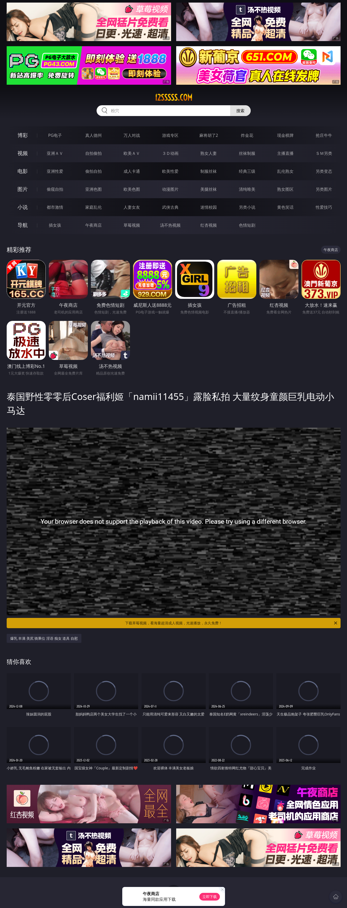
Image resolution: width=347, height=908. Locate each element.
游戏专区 (170, 135)
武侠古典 (170, 207)
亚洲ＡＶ (55, 153)
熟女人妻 (208, 153)
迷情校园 (208, 207)
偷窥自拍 (55, 189)
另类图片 (324, 189)
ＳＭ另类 (324, 153)
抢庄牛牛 (324, 135)
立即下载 (209, 896)
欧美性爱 (170, 171)
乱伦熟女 (285, 171)
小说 (22, 207)
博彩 (22, 135)
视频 (22, 153)
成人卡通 (132, 171)
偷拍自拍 (93, 171)
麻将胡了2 (208, 135)
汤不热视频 (170, 225)
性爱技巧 (324, 207)
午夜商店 (93, 225)
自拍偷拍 (93, 153)
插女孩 (55, 225)
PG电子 (55, 135)
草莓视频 (132, 225)
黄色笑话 (285, 207)
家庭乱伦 (93, 207)
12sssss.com (173, 97)
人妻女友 (132, 207)
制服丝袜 (208, 171)
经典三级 (247, 171)
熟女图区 (285, 189)
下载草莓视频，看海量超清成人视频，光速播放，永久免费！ (231, 623)
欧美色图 (132, 189)
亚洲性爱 (55, 171)
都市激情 (55, 207)
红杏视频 (208, 225)
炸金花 (247, 135)
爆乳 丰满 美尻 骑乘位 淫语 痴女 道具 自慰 (44, 638)
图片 (22, 189)
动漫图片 (170, 189)
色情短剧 (247, 225)
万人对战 (132, 135)
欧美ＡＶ (132, 153)
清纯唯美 (247, 189)
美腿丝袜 (208, 189)
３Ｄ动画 (170, 153)
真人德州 (93, 135)
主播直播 (285, 153)
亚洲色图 (93, 189)
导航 (22, 225)
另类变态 (324, 171)
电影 (22, 171)
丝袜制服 (247, 153)
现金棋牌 (285, 135)
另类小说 (247, 207)
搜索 (240, 110)
